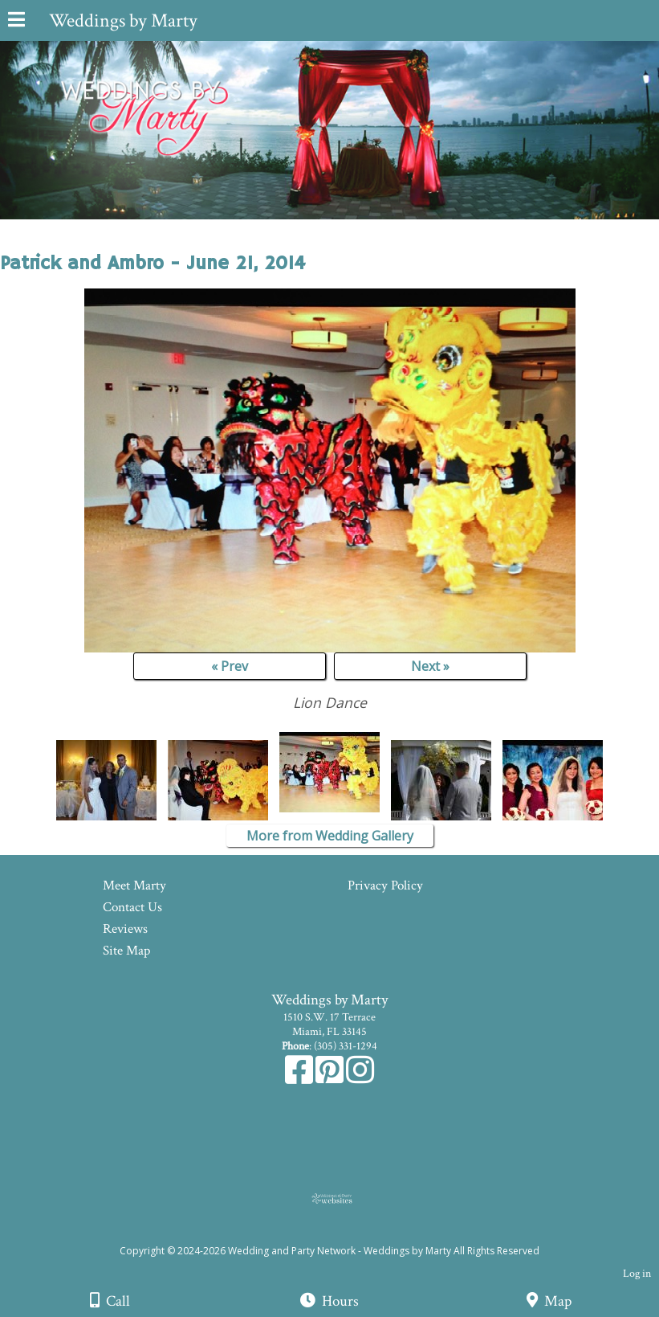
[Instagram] (360, 1078)
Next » (430, 666)
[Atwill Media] (343, 1233)
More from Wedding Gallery (329, 836)
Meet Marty (134, 885)
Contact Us (132, 907)
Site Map (126, 950)
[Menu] (16, 22)
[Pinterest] (330, 1078)
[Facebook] (300, 1078)
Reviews (125, 929)
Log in (637, 1273)
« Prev (229, 666)
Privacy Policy (385, 885)
